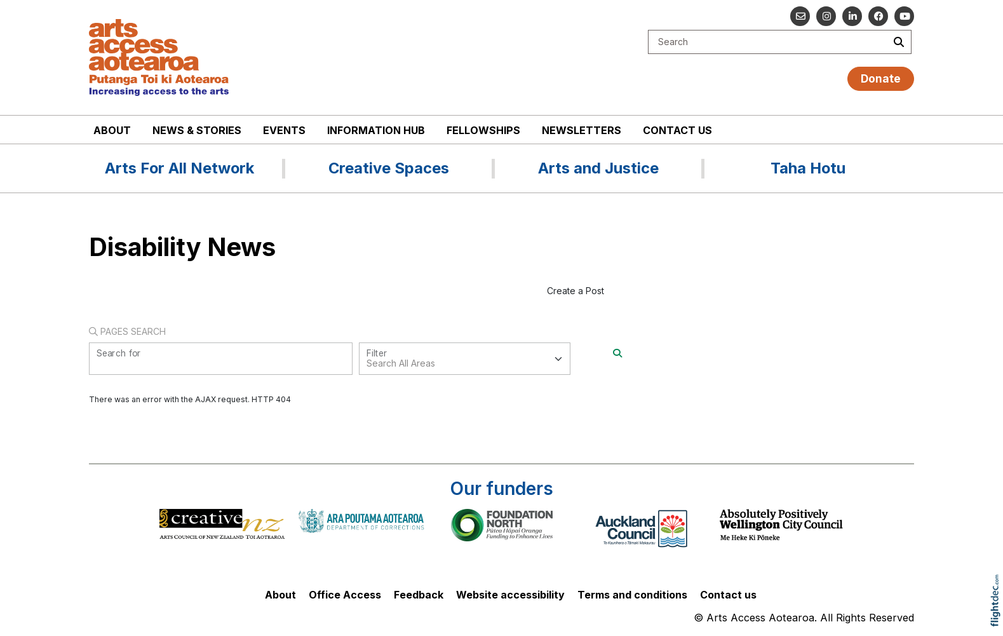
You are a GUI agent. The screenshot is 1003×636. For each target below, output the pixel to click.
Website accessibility (510, 594)
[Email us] (800, 16)
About (112, 130)
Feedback (418, 594)
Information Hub (376, 130)
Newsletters (581, 130)
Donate (881, 78)
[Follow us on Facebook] (878, 16)
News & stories (196, 130)
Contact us (677, 130)
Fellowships (483, 130)
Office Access (345, 594)
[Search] (617, 352)
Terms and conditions (632, 594)
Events (284, 130)
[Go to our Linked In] (852, 16)
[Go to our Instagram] (826, 16)
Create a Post (575, 290)
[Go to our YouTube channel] (904, 16)
